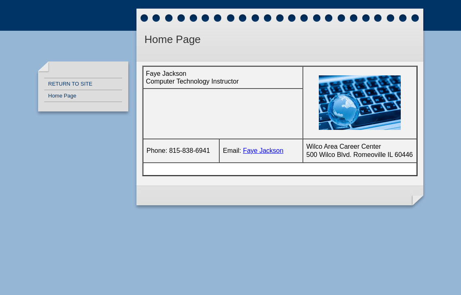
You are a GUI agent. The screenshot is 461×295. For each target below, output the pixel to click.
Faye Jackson (263, 150)
